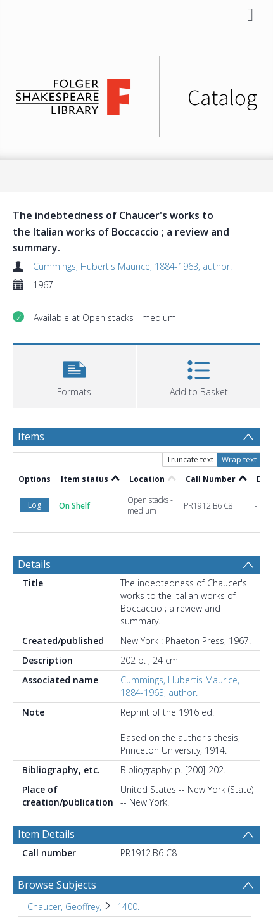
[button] (74, 375)
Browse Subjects (57, 885)
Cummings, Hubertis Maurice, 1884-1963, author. (132, 266)
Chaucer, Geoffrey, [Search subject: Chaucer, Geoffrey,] (64, 907)
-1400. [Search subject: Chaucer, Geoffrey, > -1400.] (126, 907)
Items (31, 436)
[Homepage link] (136, 93)
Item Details (46, 834)
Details (34, 564)
